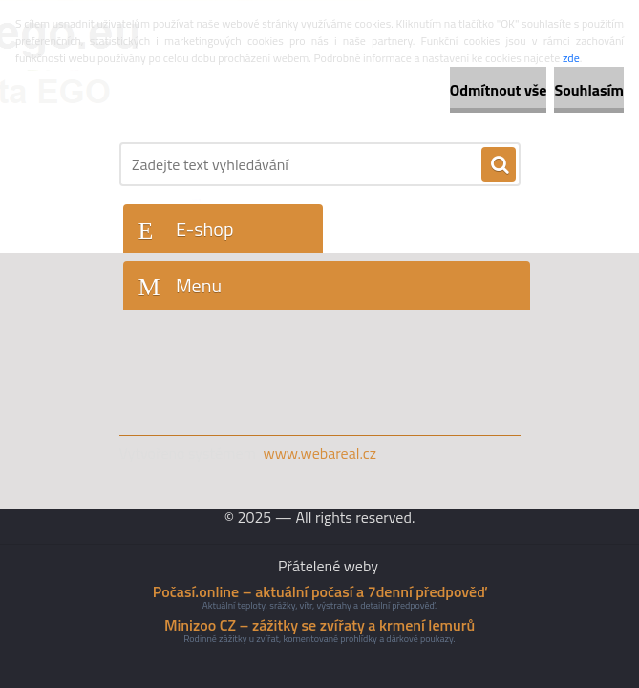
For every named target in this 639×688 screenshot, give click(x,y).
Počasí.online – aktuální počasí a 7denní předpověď (319, 591)
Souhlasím (589, 89)
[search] (498, 165)
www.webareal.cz (319, 452)
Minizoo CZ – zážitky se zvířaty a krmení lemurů (319, 625)
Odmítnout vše (498, 89)
